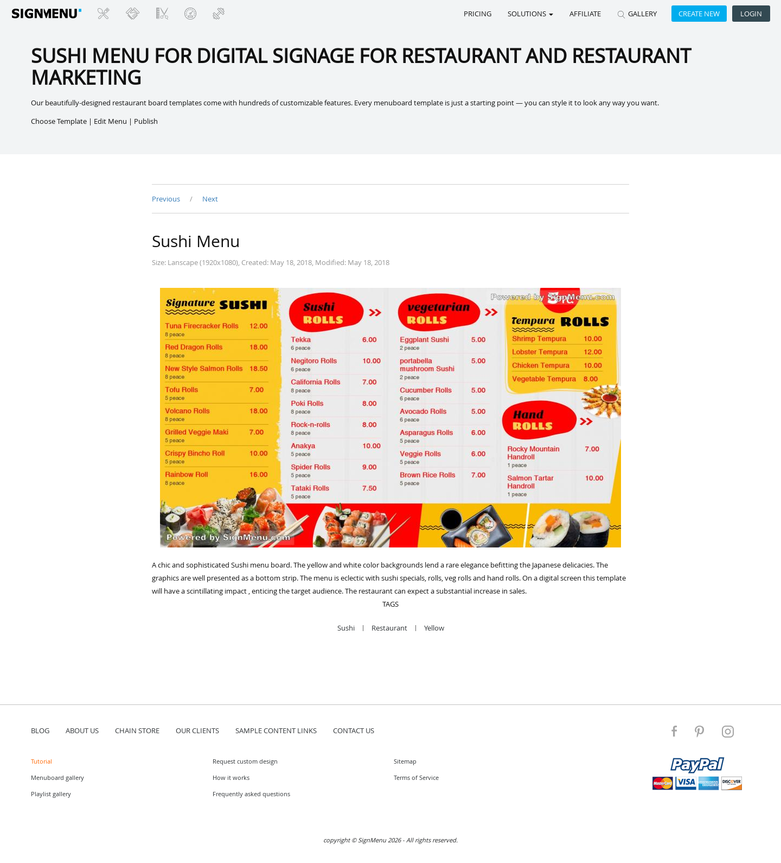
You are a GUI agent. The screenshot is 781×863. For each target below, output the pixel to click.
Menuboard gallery (57, 777)
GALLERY (637, 13)
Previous (167, 199)
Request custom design (245, 761)
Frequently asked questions (251, 794)
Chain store (137, 730)
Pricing (477, 13)
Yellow (434, 628)
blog (40, 730)
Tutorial (41, 761)
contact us (353, 730)
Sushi (346, 628)
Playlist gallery (51, 794)
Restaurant (389, 628)
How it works (231, 777)
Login (751, 13)
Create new (699, 13)
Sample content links (276, 730)
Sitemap (405, 761)
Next (210, 199)
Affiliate (585, 13)
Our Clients (197, 730)
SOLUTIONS (530, 13)
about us (82, 730)
